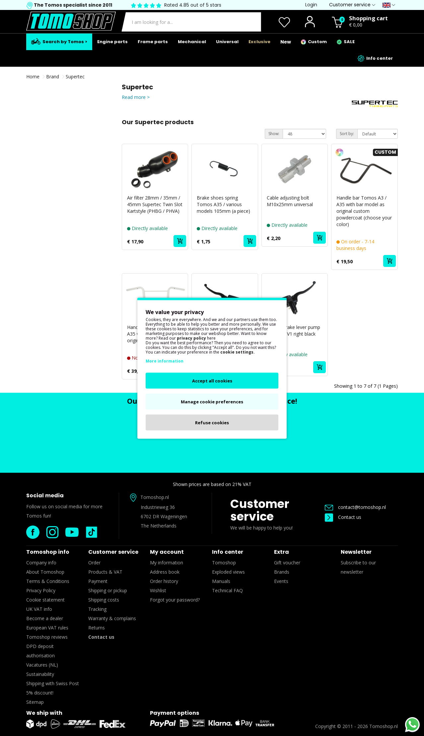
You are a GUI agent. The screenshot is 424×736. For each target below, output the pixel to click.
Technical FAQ (227, 590)
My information (166, 562)
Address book (164, 572)
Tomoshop (224, 562)
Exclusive (259, 42)
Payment (97, 581)
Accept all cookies (212, 380)
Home (32, 76)
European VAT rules (47, 627)
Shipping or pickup (107, 590)
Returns (96, 627)
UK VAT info (39, 609)
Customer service (259, 510)
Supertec (75, 76)
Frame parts (153, 42)
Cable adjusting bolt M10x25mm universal (290, 201)
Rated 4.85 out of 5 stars (192, 5)
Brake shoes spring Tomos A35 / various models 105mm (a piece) (223, 204)
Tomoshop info (47, 552)
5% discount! (39, 693)
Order (94, 562)
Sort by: (347, 133)
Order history (164, 581)
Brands (281, 572)
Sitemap (35, 702)
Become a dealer (44, 618)
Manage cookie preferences (212, 401)
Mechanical (192, 42)
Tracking (97, 609)
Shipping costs (103, 600)
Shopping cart (368, 18)
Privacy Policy (40, 590)
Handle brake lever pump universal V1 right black (293, 330)
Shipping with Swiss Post (52, 683)
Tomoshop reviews (47, 637)
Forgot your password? (175, 600)
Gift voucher (287, 562)
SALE (346, 42)
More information (164, 361)
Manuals (221, 581)
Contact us (343, 517)
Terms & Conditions (47, 581)
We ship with (44, 713)
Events (281, 581)
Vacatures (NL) (42, 665)
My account (167, 552)
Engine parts (112, 42)
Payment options (174, 713)
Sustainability (40, 674)
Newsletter (356, 552)
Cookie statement (45, 600)
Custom (314, 42)
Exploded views (228, 572)
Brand (52, 76)
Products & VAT (105, 572)
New (285, 42)
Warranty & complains (112, 618)
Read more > (136, 97)
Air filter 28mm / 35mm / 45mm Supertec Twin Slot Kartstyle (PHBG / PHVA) (154, 204)
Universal (227, 42)
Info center (375, 58)
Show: (273, 133)
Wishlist (158, 590)
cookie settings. (237, 352)
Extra (281, 552)
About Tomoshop (45, 572)
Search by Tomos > (59, 41)
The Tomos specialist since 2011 (72, 5)
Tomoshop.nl (383, 726)
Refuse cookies (212, 422)
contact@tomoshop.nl (355, 507)
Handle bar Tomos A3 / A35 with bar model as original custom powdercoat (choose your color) (364, 211)
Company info (41, 562)
